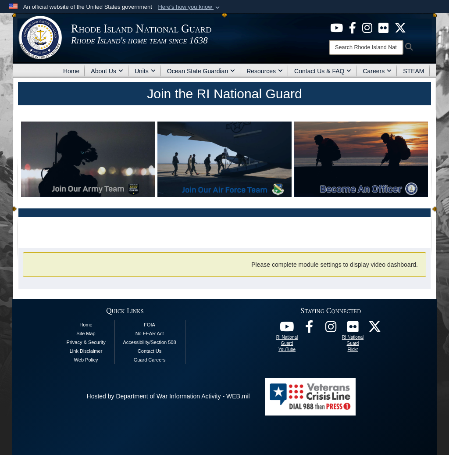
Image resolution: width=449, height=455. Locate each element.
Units (145, 71)
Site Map (85, 333)
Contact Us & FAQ (322, 71)
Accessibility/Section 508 (149, 342)
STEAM (413, 71)
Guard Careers (150, 359)
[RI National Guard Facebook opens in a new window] (309, 329)
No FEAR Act (149, 333)
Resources (264, 71)
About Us (107, 71)
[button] (189, 7)
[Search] (366, 47)
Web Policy (86, 359)
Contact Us (149, 351)
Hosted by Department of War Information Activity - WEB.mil (168, 396)
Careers (377, 71)
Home (71, 71)
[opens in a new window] (336, 27)
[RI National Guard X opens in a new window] (375, 329)
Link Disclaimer (86, 351)
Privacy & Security (85, 342)
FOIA (149, 324)
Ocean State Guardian (201, 71)
